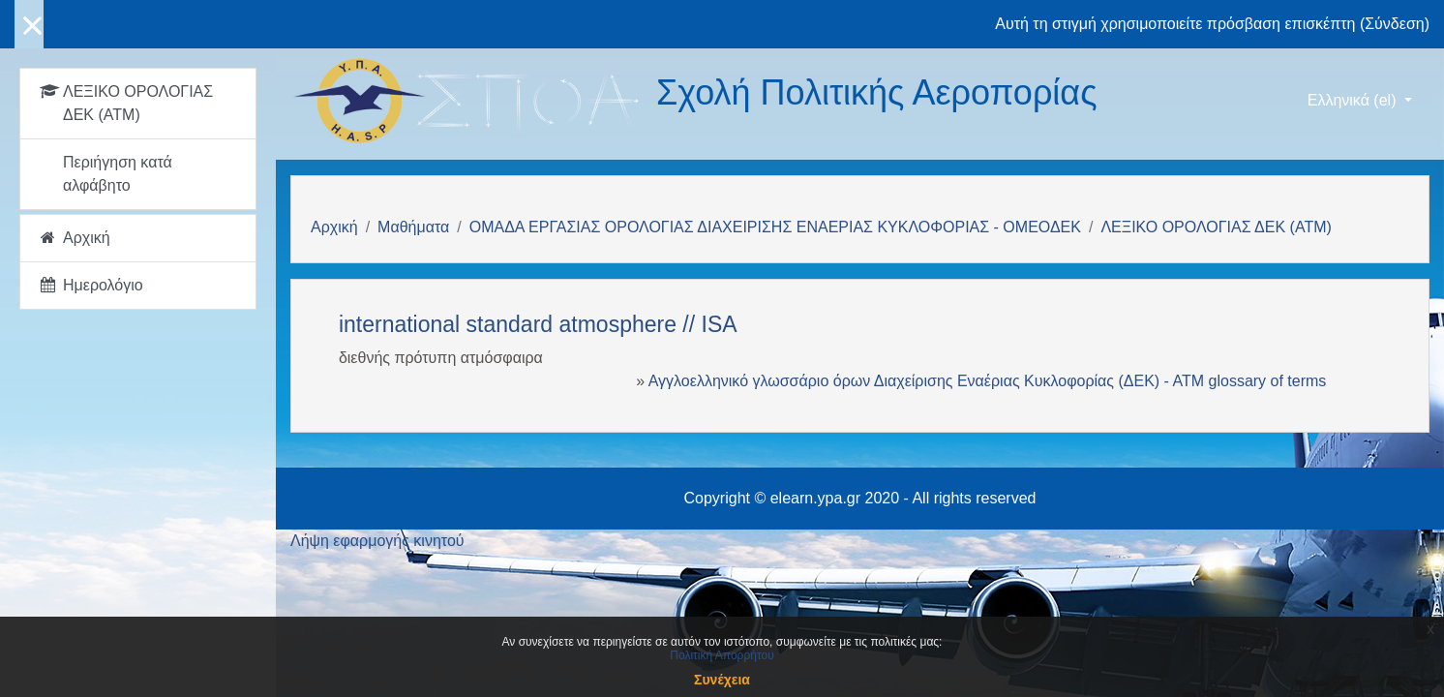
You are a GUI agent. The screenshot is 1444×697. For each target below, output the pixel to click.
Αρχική (334, 227)
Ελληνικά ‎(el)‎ (1354, 100)
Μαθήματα (413, 227)
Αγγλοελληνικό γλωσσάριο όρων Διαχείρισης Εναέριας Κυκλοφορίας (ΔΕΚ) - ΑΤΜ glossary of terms (987, 381)
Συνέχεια (722, 679)
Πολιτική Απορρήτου (721, 655)
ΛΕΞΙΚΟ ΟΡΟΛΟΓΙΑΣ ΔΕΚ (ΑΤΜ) (1215, 227)
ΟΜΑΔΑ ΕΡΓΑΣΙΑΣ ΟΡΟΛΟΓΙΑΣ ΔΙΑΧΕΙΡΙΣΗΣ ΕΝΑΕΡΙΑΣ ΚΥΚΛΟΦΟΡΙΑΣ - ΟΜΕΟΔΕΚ (775, 227)
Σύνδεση (1394, 23)
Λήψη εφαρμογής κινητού (377, 540)
